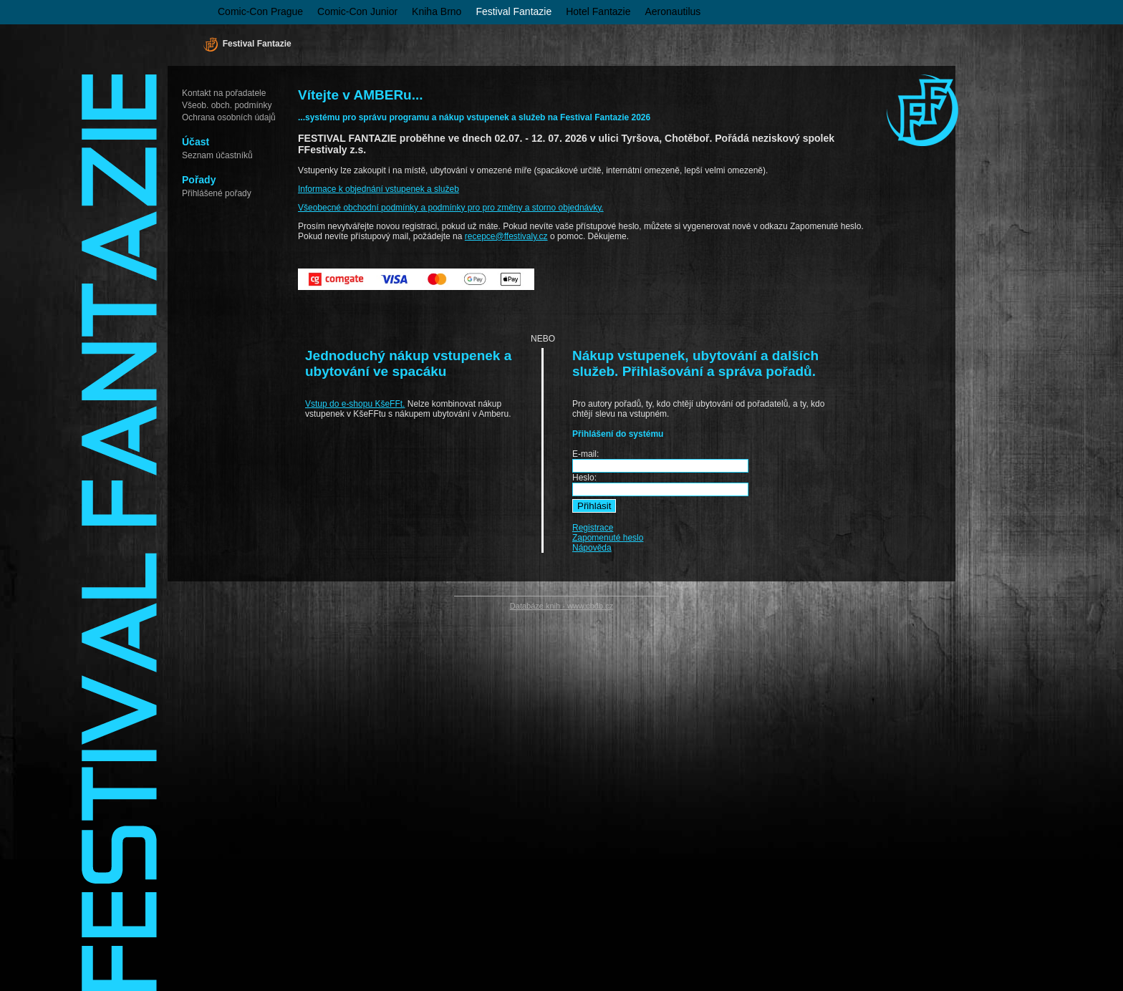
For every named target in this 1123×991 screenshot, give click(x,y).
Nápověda (592, 548)
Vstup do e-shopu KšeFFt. (355, 404)
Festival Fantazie (513, 11)
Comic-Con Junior (357, 11)
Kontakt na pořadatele (224, 93)
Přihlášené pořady (216, 193)
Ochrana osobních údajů (229, 117)
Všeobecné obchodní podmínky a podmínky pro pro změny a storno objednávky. (451, 208)
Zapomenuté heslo (607, 538)
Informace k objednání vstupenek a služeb (378, 189)
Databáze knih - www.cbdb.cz (561, 605)
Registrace (592, 528)
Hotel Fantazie (598, 11)
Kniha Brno (436, 11)
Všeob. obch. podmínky (226, 105)
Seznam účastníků (217, 155)
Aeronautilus (673, 11)
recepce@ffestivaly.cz (506, 236)
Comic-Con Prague (260, 11)
